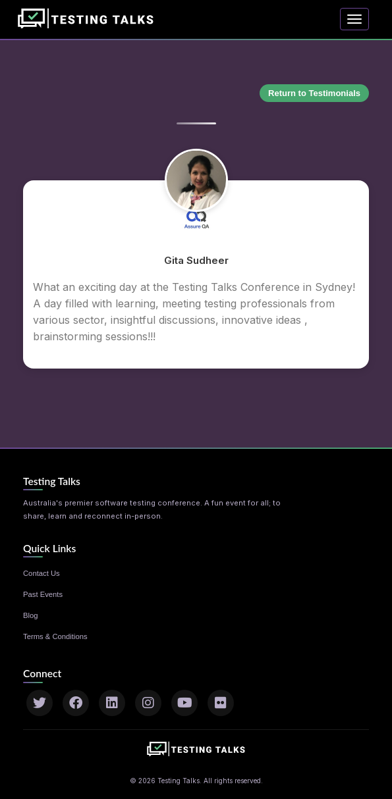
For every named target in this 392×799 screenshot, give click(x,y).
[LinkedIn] (112, 703)
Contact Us (41, 573)
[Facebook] (76, 703)
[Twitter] (39, 703)
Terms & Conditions (55, 636)
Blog (30, 615)
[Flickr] (221, 703)
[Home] (89, 15)
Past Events (43, 594)
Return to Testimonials (314, 93)
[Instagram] (148, 703)
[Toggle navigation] (354, 19)
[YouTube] (184, 703)
